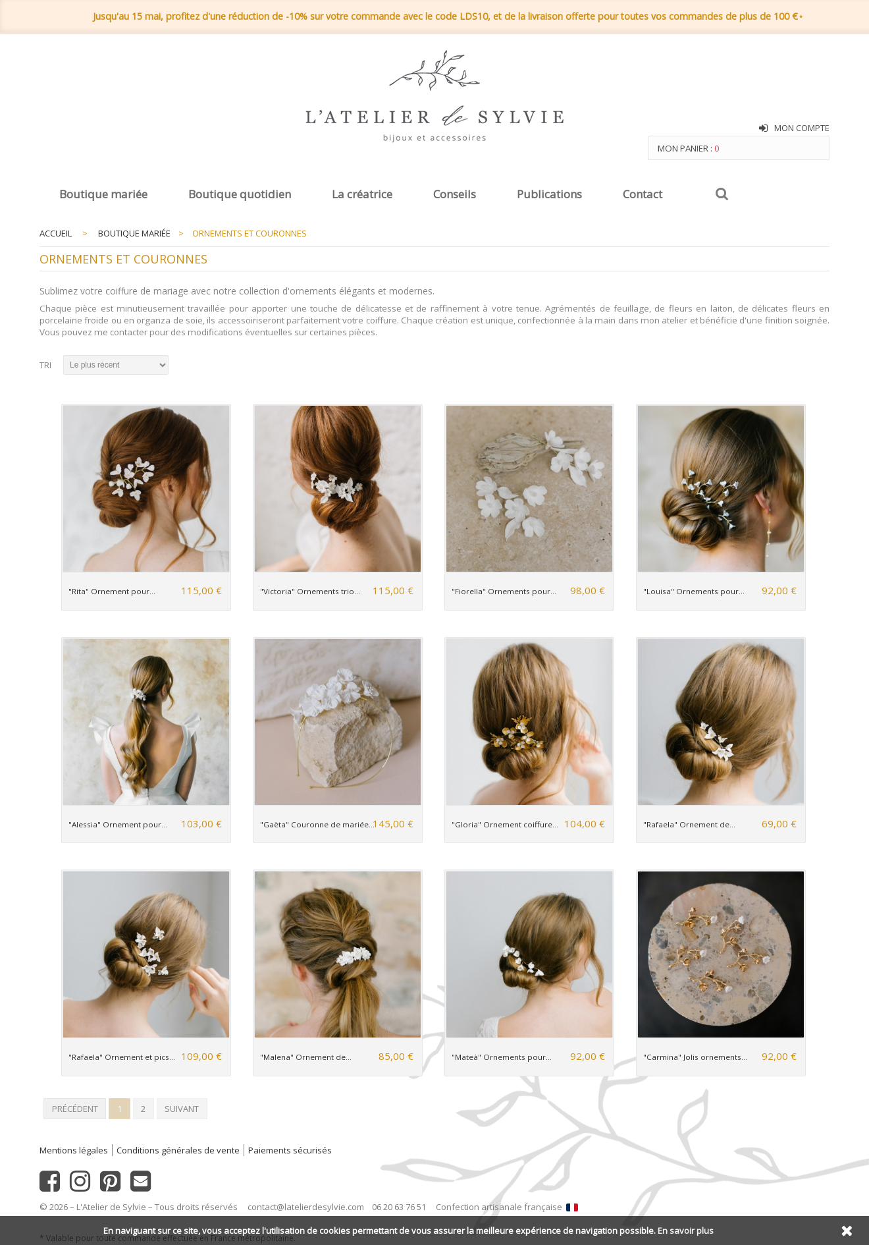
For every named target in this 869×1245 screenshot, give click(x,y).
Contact (642, 194)
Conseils (454, 194)
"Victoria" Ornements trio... (310, 591)
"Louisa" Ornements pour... (694, 591)
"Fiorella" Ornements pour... (504, 591)
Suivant (182, 1109)
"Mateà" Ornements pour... (502, 1057)
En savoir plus (686, 1230)
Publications (549, 194)
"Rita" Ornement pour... (111, 591)
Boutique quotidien (239, 194)
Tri (45, 365)
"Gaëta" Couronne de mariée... (317, 824)
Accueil (56, 233)
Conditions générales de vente (178, 1150)
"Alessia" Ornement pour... (117, 824)
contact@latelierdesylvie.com (306, 1207)
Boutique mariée (103, 194)
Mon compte (802, 128)
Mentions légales (74, 1150)
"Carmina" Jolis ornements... (695, 1057)
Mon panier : (688, 148)
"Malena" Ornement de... (306, 1057)
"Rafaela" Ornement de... (689, 824)
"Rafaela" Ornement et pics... (121, 1057)
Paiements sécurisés (290, 1150)
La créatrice (362, 194)
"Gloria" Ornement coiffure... (505, 824)
